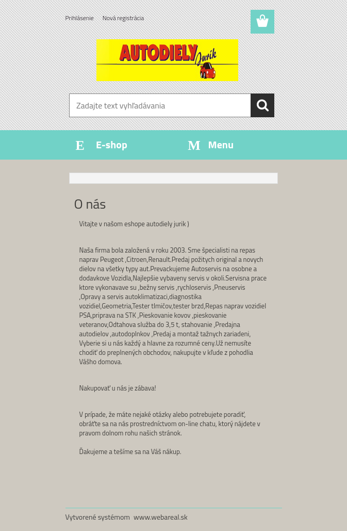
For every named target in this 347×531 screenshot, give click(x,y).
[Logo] (167, 60)
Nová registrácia (123, 18)
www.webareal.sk (161, 516)
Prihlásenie (79, 18)
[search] (262, 105)
